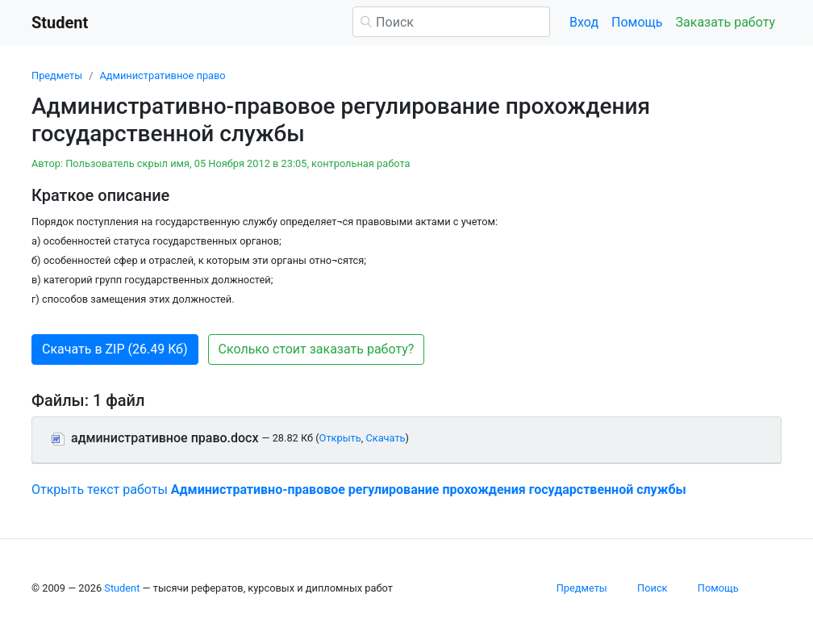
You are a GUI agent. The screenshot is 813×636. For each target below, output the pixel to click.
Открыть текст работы (358, 489)
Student (122, 588)
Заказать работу (725, 22)
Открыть (340, 438)
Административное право (162, 75)
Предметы (56, 75)
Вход (583, 22)
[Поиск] (451, 21)
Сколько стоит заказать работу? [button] (317, 349)
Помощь (636, 22)
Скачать (385, 438)
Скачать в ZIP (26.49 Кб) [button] (115, 349)
